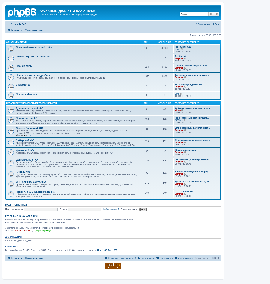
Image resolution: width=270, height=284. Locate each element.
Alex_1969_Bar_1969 (107, 250)
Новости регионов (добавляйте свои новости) (31, 103)
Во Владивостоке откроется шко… (192, 108)
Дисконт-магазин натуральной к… (192, 65)
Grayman (179, 58)
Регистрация (21, 205)
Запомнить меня (130, 209)
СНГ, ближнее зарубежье (31, 181)
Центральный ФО (27, 159)
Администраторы (23, 230)
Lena (177, 94)
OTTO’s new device (184, 191)
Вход (8, 205)
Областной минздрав (185, 150)
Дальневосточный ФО (29, 108)
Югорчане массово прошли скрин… (193, 140)
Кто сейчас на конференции (21, 216)
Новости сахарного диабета (33, 75)
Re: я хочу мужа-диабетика (188, 84)
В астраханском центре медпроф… (193, 171)
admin (178, 110)
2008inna (179, 120)
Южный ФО (23, 171)
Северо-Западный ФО (29, 128)
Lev (29, 135)
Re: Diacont (180, 56)
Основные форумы (16, 42)
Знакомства (23, 84)
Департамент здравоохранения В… (193, 159)
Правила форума (26, 94)
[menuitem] (22, 24)
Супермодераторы (43, 230)
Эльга (177, 49)
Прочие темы (24, 65)
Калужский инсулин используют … (192, 75)
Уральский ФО (25, 150)
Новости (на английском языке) (35, 191)
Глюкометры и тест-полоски (33, 56)
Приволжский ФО (26, 118)
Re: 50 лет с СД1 (183, 47)
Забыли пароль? (111, 209)
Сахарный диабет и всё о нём (34, 47)
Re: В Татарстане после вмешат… (192, 118)
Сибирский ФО (25, 140)
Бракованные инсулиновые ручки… (193, 181)
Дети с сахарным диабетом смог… (192, 128)
